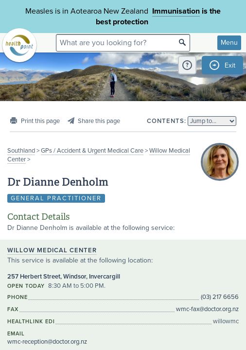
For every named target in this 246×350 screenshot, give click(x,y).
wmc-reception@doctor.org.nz (47, 342)
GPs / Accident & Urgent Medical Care (92, 151)
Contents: (166, 121)
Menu (229, 42)
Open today (26, 286)
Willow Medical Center (52, 250)
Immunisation (176, 11)
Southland (21, 151)
